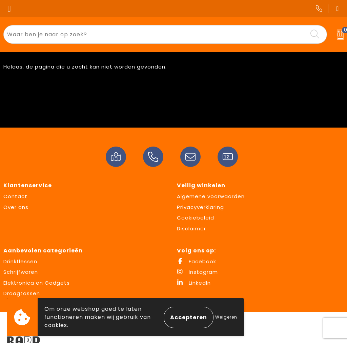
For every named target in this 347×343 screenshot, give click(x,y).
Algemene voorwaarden (211, 196)
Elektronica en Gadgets (36, 282)
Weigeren (226, 317)
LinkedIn (194, 282)
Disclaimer (191, 228)
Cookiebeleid (195, 217)
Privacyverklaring (200, 207)
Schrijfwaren (20, 271)
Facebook (196, 261)
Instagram (197, 271)
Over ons (15, 207)
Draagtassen (21, 293)
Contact (15, 196)
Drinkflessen (20, 261)
